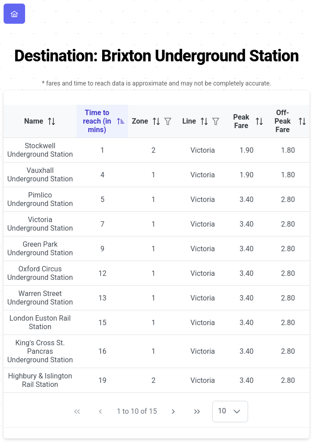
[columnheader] (40, 121)
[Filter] (168, 121)
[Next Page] (173, 411)
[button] (237, 411)
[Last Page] (197, 411)
